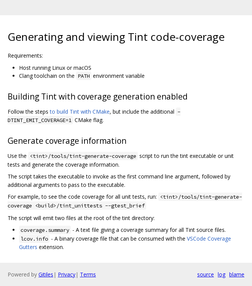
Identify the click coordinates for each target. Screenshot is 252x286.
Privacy (66, 274)
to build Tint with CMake (80, 111)
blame (236, 274)
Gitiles (45, 274)
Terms (88, 274)
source (205, 274)
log (221, 274)
